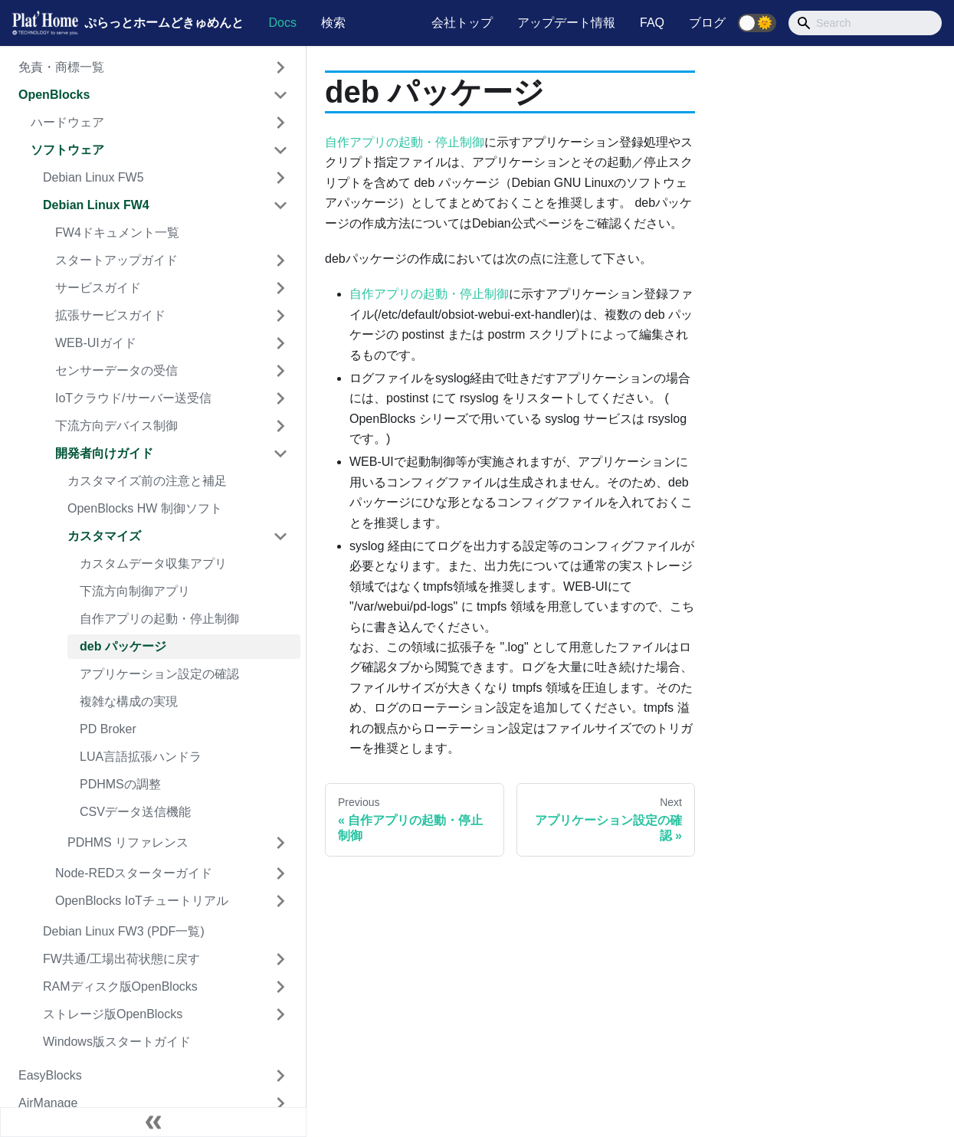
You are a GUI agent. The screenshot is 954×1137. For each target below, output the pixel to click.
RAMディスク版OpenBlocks (120, 986)
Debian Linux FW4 (96, 204)
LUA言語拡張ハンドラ (141, 756)
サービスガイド (98, 287)
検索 (333, 22)
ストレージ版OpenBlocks (112, 1014)
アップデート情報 (566, 22)
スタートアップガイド (116, 260)
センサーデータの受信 (116, 370)
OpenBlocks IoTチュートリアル (141, 900)
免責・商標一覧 (61, 67)
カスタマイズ (104, 535)
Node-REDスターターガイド (133, 873)
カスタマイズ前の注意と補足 (147, 480)
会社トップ (462, 22)
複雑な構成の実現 (129, 701)
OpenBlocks (54, 94)
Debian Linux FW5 (93, 177)
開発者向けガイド (104, 453)
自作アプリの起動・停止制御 (159, 618)
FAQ (652, 22)
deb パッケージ (123, 646)
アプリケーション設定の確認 (159, 673)
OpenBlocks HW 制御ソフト (144, 508)
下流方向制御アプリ (135, 591)
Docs (282, 22)
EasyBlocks (50, 1075)
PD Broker (108, 729)
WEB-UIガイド (95, 342)
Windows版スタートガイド (117, 1041)
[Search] (865, 23)
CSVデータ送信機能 (135, 811)
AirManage (47, 1102)
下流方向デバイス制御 (116, 425)
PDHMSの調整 (120, 784)
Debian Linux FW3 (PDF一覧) (124, 931)
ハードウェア (67, 122)
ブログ (707, 22)
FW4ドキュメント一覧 (117, 232)
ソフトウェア (67, 149)
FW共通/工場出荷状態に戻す (121, 958)
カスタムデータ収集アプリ (153, 563)
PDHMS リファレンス (128, 842)
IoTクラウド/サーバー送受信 (133, 398)
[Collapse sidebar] (153, 1122)
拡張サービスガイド (110, 315)
